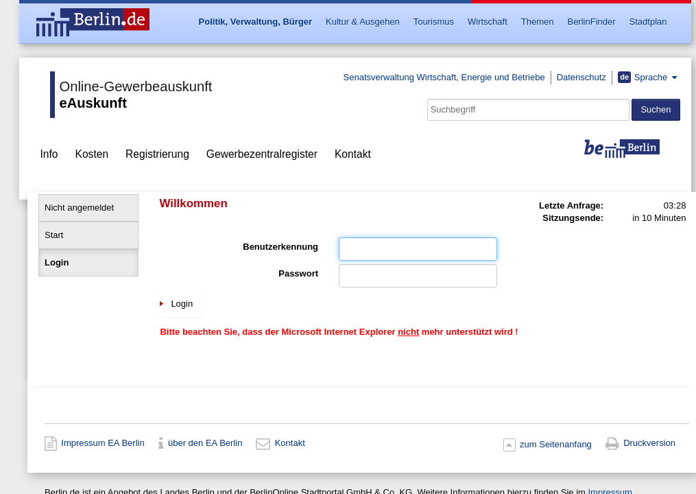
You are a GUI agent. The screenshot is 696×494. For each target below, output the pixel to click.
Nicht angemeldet (79, 207)
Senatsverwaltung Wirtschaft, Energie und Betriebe (444, 77)
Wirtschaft (487, 21)
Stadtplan (648, 21)
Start (54, 235)
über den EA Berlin (205, 443)
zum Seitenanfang (556, 444)
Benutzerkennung (280, 247)
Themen (537, 21)
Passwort (298, 273)
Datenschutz (581, 77)
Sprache (644, 77)
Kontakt (353, 154)
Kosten (92, 154)
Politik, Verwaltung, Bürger (255, 21)
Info (49, 154)
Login (57, 262)
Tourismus (433, 21)
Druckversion (649, 443)
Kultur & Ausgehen (363, 21)
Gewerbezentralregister (261, 154)
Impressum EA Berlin (102, 443)
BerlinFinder (591, 21)
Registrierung (157, 154)
